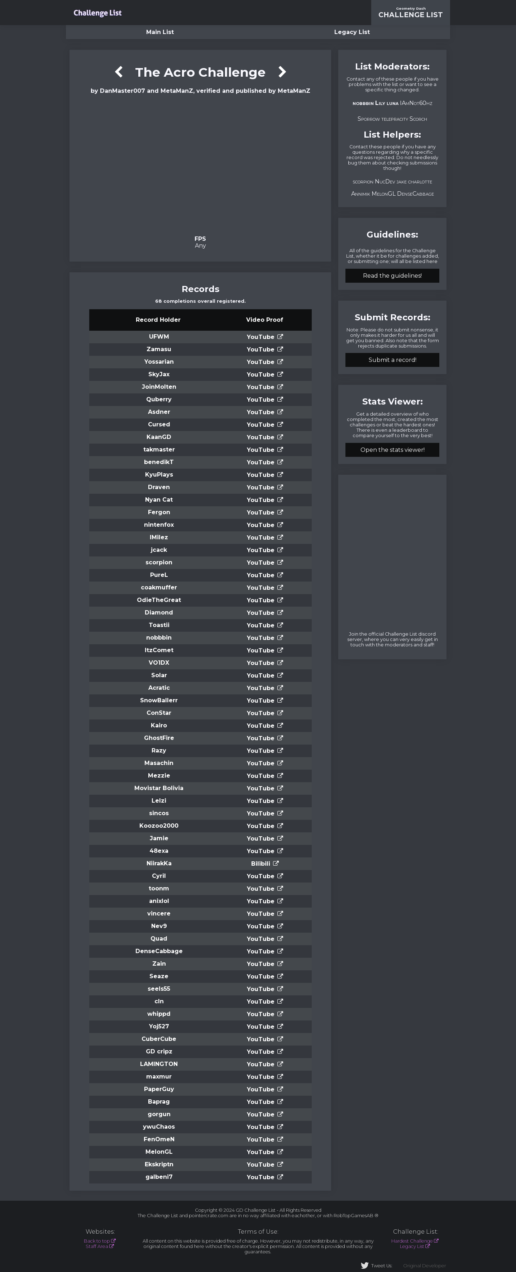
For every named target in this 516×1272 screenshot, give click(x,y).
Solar (159, 675)
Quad (158, 938)
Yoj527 (159, 1026)
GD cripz (159, 1051)
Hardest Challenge (412, 1241)
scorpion (158, 562)
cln (159, 1001)
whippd (159, 1013)
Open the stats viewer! (392, 449)
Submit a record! (392, 360)
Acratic (159, 687)
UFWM (159, 336)
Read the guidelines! (392, 275)
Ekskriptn (159, 1164)
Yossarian (159, 361)
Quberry (159, 399)
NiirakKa (159, 863)
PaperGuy (159, 1089)
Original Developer (424, 1265)
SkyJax (158, 374)
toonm (159, 888)
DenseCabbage (159, 951)
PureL (159, 575)
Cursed (159, 424)
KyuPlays (159, 474)
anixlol (159, 901)
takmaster (159, 449)
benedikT (159, 462)
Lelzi (159, 800)
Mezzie (159, 775)
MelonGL (159, 1151)
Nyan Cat (159, 499)
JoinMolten (159, 386)
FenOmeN (159, 1139)
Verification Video (200, 164)
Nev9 (159, 926)
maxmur (159, 1076)
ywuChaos (159, 1126)
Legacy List (352, 32)
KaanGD (159, 437)
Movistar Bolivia (158, 788)
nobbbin (159, 637)
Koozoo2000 (158, 825)
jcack (159, 549)
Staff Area (97, 1246)
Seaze (158, 976)
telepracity (394, 118)
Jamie (159, 838)
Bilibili (260, 863)
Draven (159, 487)
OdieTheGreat (159, 600)
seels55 (159, 988)
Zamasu (159, 349)
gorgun (159, 1114)
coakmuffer (159, 587)
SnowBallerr (159, 700)
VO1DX (159, 662)
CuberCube (159, 1039)
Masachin (158, 763)
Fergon (159, 512)
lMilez (159, 537)
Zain (159, 963)
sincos (159, 813)
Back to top (97, 1241)
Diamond (159, 612)
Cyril (159, 875)
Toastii (159, 625)
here (432, 261)
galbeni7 (159, 1176)
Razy (159, 750)
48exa (158, 850)
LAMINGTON (159, 1064)
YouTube (260, 337)
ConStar (159, 712)
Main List (160, 32)
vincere (159, 913)
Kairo (159, 725)
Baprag (159, 1101)
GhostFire (159, 738)
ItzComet (159, 650)
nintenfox (159, 524)
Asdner (159, 411)
